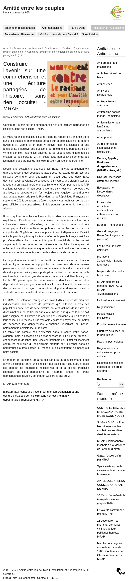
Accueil (7, 48)
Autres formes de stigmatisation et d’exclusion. (107, 147)
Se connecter (27, 578)
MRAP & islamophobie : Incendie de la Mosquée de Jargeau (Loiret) (111, 445)
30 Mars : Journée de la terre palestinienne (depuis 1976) (111, 499)
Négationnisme (106, 307)
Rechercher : (105, 379)
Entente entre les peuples (19, 27)
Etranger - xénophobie (110, 224)
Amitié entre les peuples (33, 8)
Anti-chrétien (104, 84)
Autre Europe (77, 27)
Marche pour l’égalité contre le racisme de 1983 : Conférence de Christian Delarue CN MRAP (110, 551)
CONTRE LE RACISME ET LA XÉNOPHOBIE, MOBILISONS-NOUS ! (111, 411)
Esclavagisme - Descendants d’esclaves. (106, 191)
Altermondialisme (52, 27)
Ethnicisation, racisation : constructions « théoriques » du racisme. (107, 210)
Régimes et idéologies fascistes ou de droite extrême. (110, 366)
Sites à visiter (90, 34)
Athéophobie (104, 137)
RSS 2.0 (54, 578)
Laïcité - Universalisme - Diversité (58, 34)
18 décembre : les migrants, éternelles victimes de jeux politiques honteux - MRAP (109, 528)
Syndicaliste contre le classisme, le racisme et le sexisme (111, 470)
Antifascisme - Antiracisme (108, 27)
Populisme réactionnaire (111, 324)
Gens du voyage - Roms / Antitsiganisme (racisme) (110, 235)
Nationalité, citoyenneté (111, 300)
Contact (41, 578)
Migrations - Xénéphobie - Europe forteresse (109, 260)
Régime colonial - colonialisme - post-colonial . (108, 352)
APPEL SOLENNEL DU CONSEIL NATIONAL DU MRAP (111, 484)
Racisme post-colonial (110, 341)
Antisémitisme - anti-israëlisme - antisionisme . (109, 126)
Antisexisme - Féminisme (19, 34)
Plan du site (10, 578)
